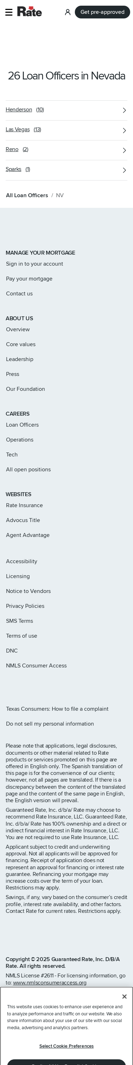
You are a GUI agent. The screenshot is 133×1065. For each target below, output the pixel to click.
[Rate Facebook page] (31, 684)
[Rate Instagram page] (8, 684)
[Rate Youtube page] (54, 684)
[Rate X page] (20, 684)
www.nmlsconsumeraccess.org (50, 982)
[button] (8, 12)
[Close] (124, 996)
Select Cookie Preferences (66, 1046)
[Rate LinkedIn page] (42, 684)
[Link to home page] (15, 229)
